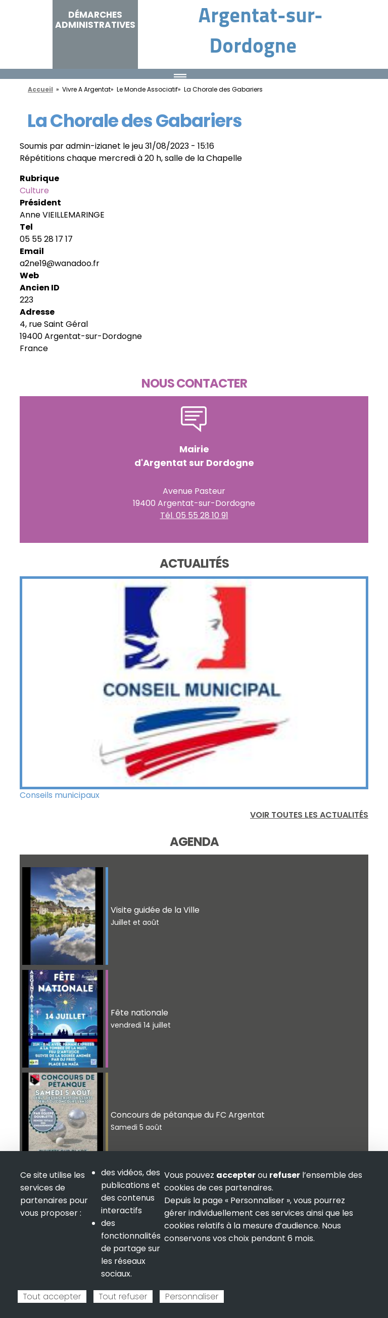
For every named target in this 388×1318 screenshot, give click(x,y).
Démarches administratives (95, 20)
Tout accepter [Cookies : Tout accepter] (52, 1296)
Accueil (40, 89)
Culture (34, 190)
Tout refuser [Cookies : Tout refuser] (123, 1296)
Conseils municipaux (60, 795)
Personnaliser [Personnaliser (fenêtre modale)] (191, 1296)
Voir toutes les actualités (309, 815)
